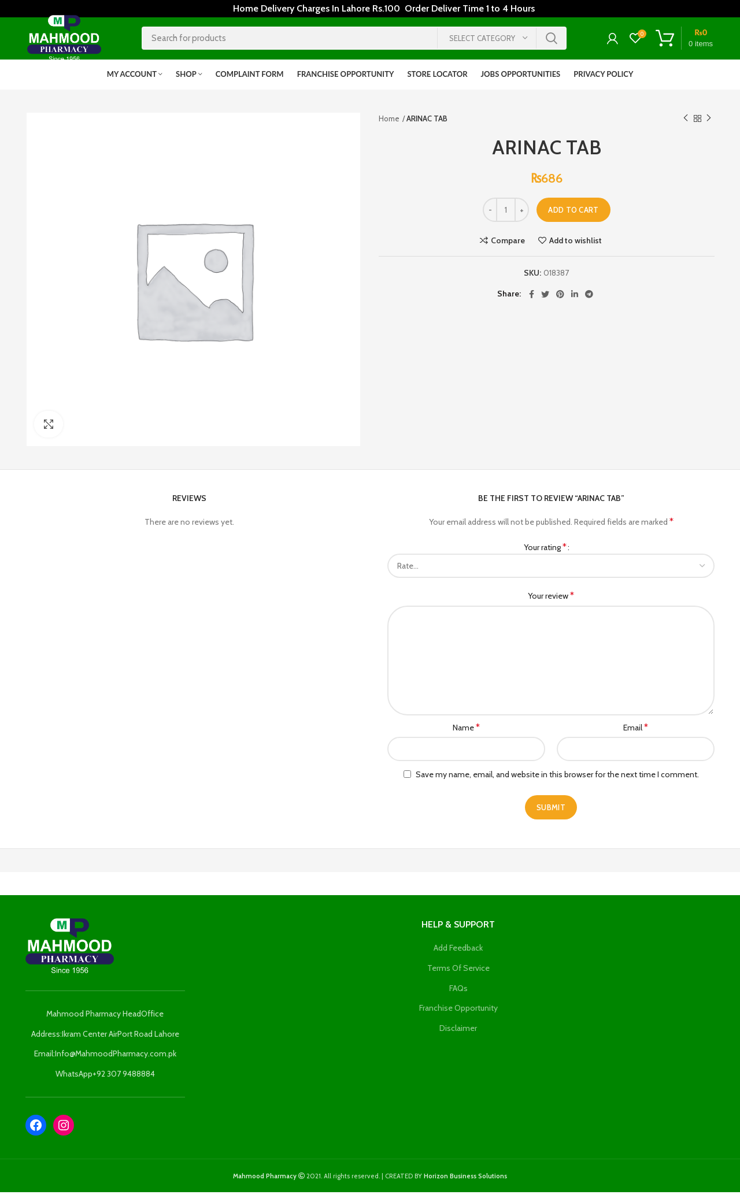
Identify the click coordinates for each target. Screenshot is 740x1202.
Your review (551, 605)
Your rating (545, 556)
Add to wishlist (575, 250)
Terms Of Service (458, 978)
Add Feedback (458, 958)
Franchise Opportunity (458, 1017)
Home (389, 128)
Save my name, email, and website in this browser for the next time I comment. (557, 784)
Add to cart (573, 219)
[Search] (354, 43)
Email (635, 737)
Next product (708, 128)
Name (466, 737)
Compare (508, 250)
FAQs (458, 998)
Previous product (685, 128)
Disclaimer (458, 1038)
